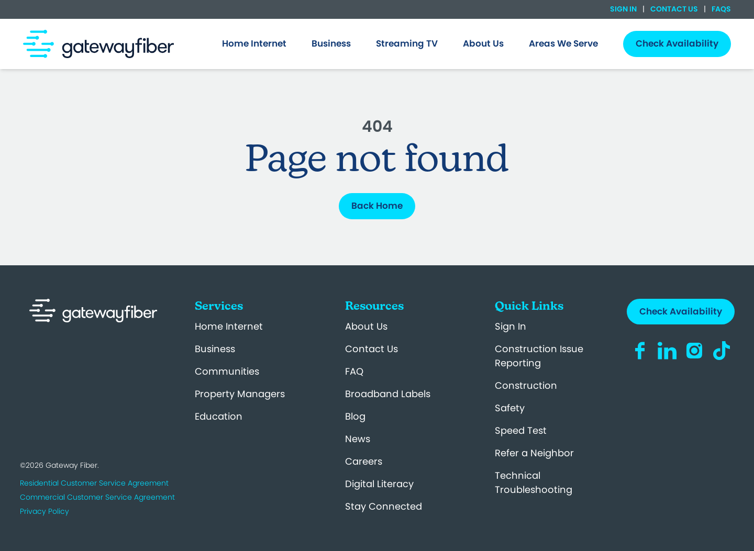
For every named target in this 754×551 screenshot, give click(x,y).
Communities (227, 371)
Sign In (624, 9)
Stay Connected (383, 506)
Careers (363, 461)
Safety (510, 407)
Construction (526, 385)
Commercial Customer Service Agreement (97, 497)
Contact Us (674, 9)
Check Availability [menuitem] (677, 43)
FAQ (354, 371)
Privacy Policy (44, 511)
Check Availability (680, 311)
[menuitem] (254, 44)
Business (215, 348)
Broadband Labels (387, 393)
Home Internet (229, 326)
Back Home (377, 205)
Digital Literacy (379, 483)
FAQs (720, 9)
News (357, 438)
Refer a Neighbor (534, 452)
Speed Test (521, 430)
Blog (355, 416)
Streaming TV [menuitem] (407, 43)
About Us (366, 326)
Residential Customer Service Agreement (94, 483)
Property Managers (240, 393)
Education (218, 416)
